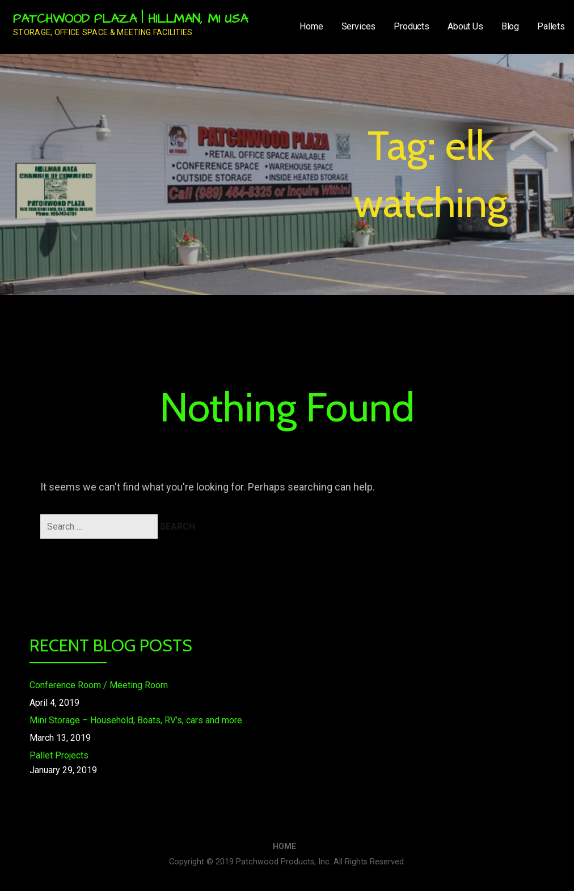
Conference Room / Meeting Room (98, 685)
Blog (510, 26)
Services (358, 26)
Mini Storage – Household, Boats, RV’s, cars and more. (136, 720)
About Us (465, 26)
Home (311, 26)
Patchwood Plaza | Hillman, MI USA (130, 19)
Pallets (551, 26)
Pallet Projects (58, 755)
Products (411, 26)
